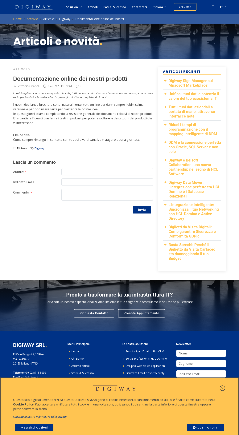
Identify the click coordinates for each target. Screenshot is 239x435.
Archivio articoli (80, 366)
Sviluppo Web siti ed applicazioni (145, 366)
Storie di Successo (82, 373)
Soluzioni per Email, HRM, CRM (145, 351)
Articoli (93, 7)
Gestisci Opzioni (34, 427)
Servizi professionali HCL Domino (146, 358)
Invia (142, 210)
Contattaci (139, 7)
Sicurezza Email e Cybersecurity (145, 373)
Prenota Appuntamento (141, 313)
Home (17, 19)
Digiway (39, 148)
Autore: (19, 172)
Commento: (22, 192)
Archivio (32, 19)
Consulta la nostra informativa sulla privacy (40, 416)
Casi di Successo (114, 7)
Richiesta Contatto (94, 313)
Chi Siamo (185, 7)
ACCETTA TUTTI (205, 427)
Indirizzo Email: (24, 182)
